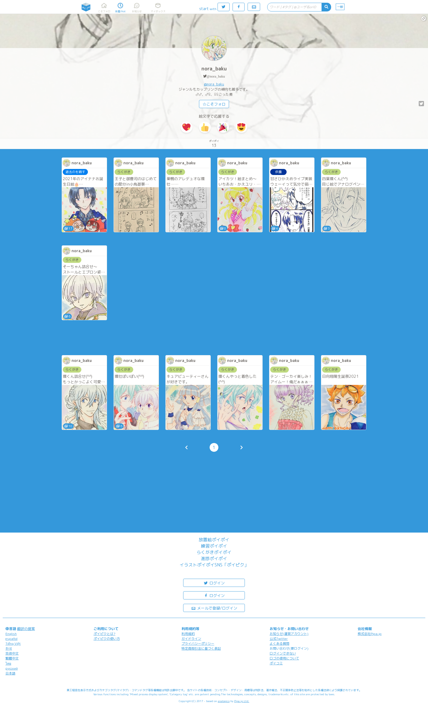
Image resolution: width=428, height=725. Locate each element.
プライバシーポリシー (198, 643)
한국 (8, 648)
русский (11, 668)
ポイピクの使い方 (107, 638)
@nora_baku (216, 76)
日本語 (10, 673)
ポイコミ (276, 663)
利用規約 (188, 633)
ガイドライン (191, 638)
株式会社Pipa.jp (370, 633)
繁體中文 (12, 658)
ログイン (214, 582)
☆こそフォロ (214, 104)
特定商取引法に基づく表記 (201, 648)
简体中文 (12, 653)
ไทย (8, 663)
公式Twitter (279, 638)
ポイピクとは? (104, 633)
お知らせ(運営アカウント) (289, 633)
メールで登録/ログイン (214, 607)
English (11, 633)
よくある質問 (279, 643)
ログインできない (283, 653)
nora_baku (214, 68)
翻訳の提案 (26, 628)
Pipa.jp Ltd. (241, 701)
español (11, 638)
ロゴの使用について (284, 658)
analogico (224, 701)
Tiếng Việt (13, 643)
